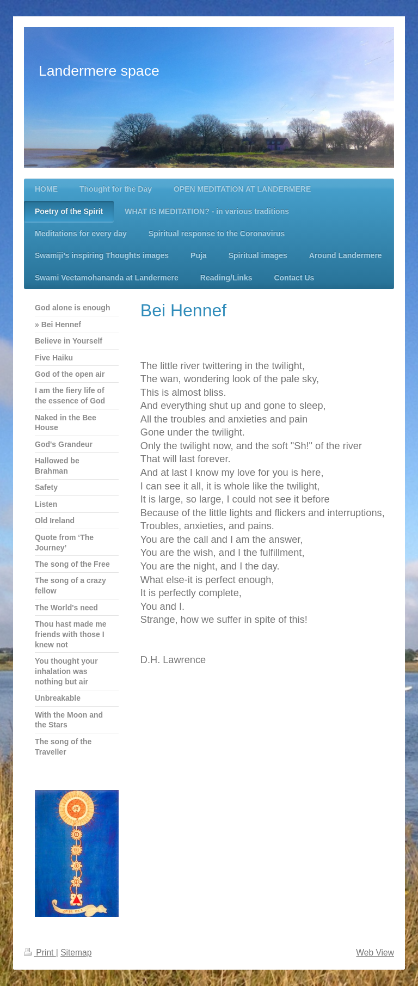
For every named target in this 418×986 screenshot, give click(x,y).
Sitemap (75, 952)
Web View (375, 952)
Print (40, 952)
